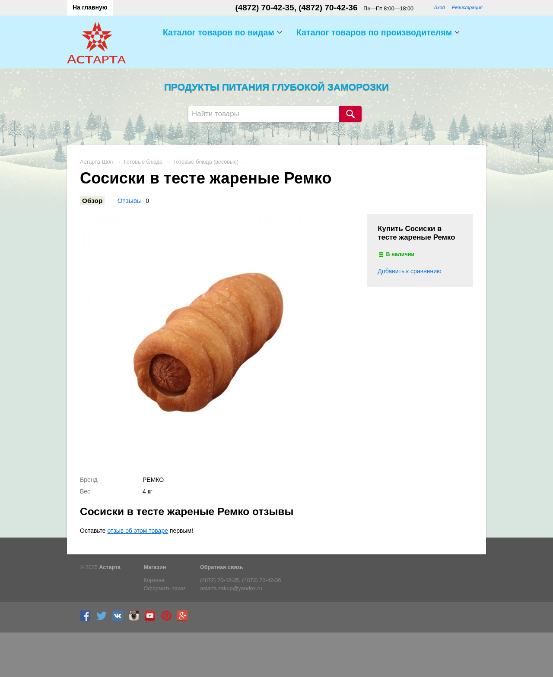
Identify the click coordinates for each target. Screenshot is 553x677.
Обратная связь (221, 567)
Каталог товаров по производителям (374, 32)
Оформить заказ (165, 588)
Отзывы (130, 200)
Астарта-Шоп (96, 162)
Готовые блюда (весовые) (206, 162)
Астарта (110, 567)
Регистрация (467, 7)
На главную (90, 7)
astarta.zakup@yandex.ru (231, 588)
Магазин (155, 567)
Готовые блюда (143, 162)
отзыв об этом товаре (138, 530)
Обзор (92, 200)
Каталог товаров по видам (218, 32)
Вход (439, 7)
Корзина (154, 580)
